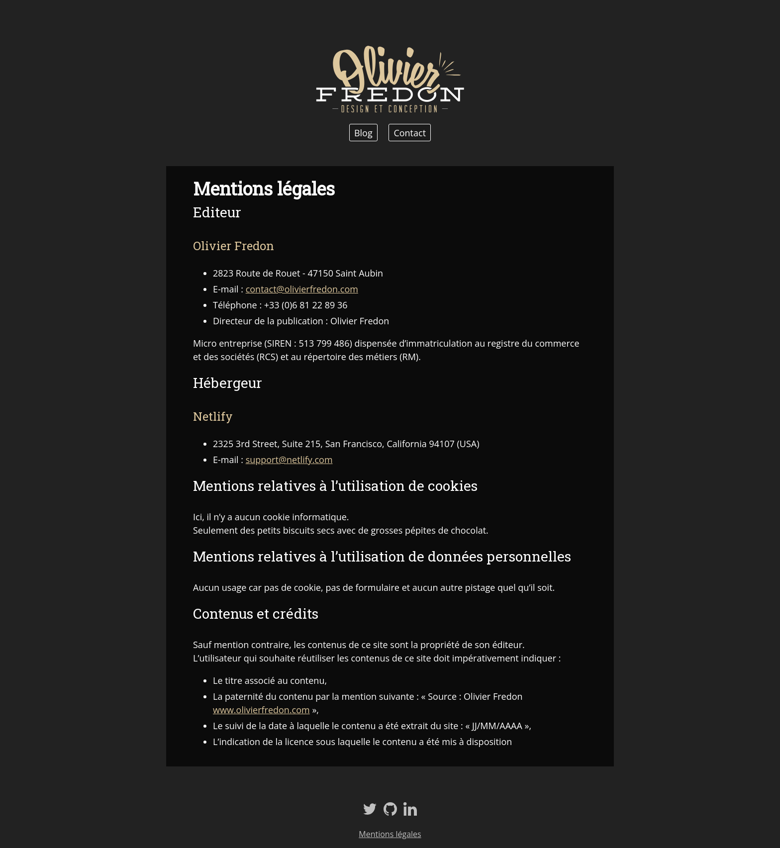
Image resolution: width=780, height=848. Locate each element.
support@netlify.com (289, 460)
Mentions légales (390, 834)
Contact (409, 132)
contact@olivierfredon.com (302, 289)
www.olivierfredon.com (261, 710)
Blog (363, 132)
